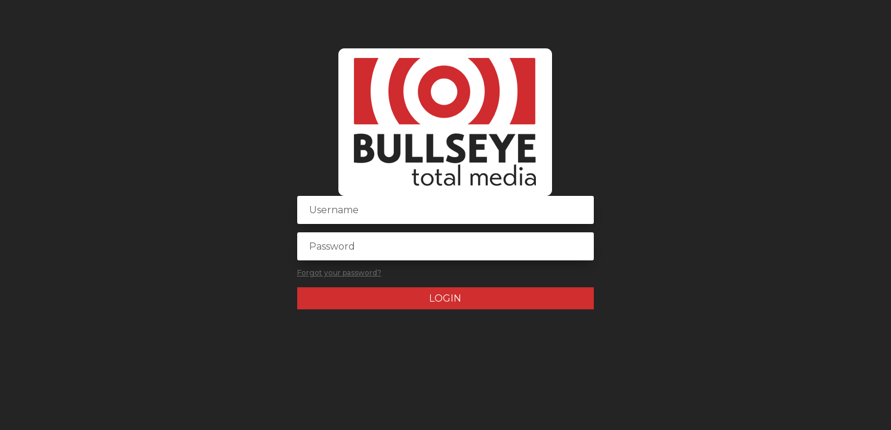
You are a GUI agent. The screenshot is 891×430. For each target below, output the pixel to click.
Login (445, 298)
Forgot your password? (339, 272)
